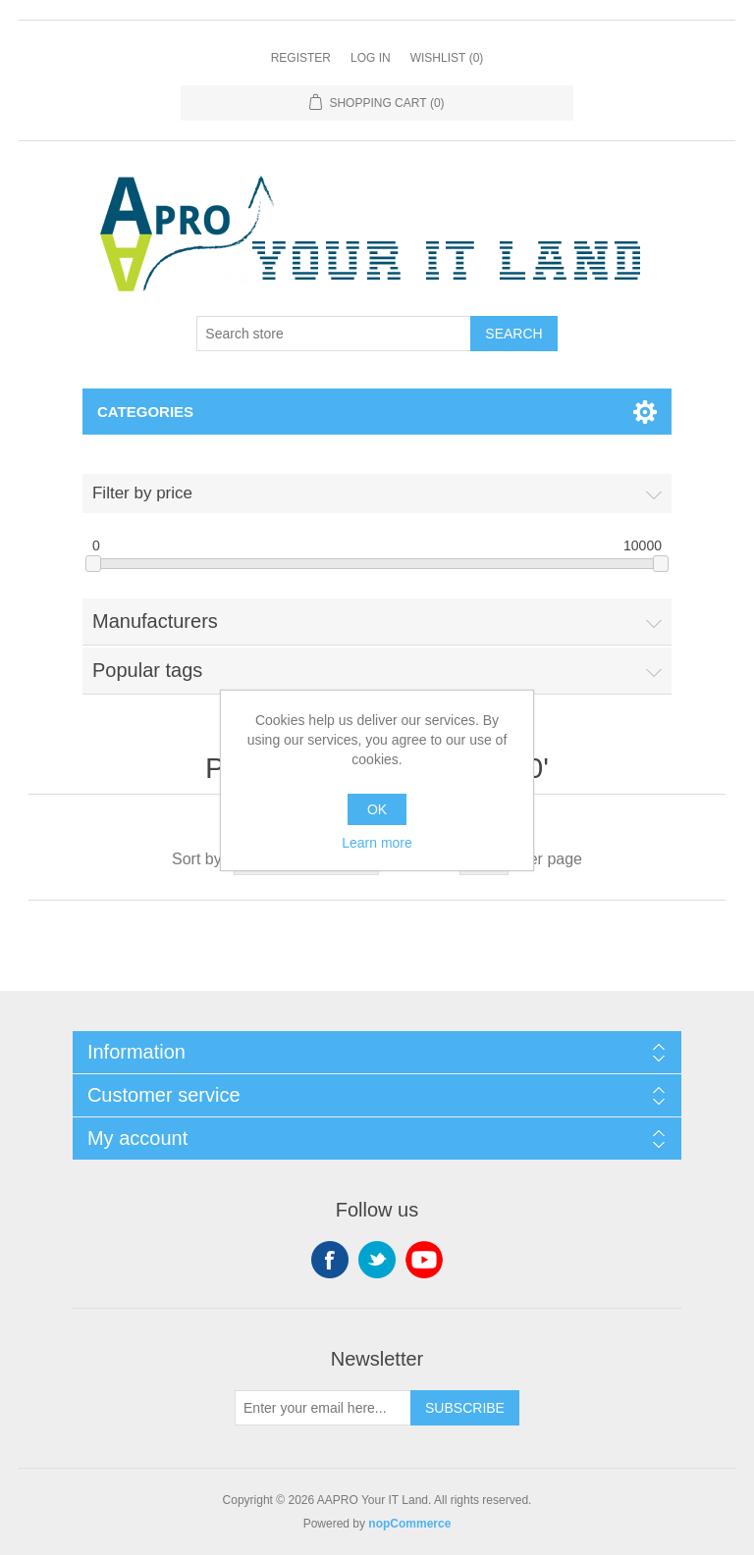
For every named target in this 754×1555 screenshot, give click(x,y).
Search (513, 333)
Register (301, 58)
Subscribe (465, 1408)
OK (377, 809)
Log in (370, 58)
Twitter (377, 1259)
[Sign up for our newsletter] (323, 1407)
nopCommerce (409, 1523)
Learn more (377, 843)
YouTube (424, 1259)
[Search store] (333, 333)
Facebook (330, 1259)
